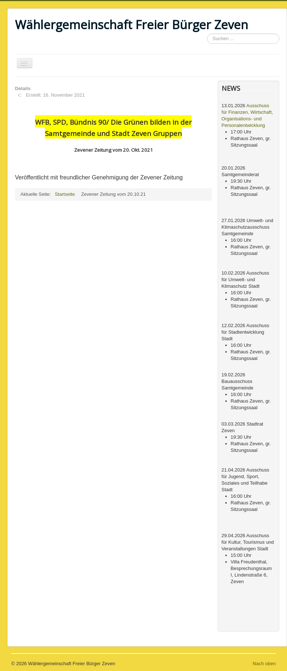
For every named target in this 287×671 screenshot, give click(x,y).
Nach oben (264, 663)
